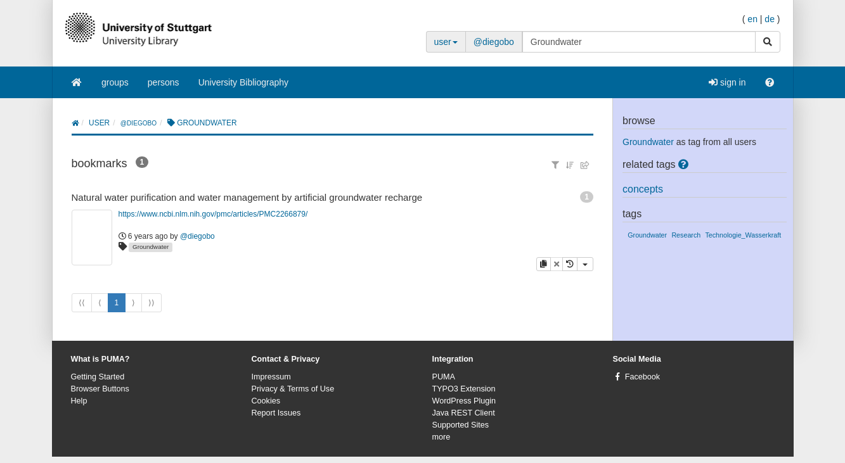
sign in (727, 82)
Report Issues (276, 413)
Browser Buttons (100, 388)
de (769, 19)
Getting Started (98, 376)
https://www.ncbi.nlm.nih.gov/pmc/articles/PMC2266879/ (213, 214)
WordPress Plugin (464, 400)
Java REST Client (463, 413)
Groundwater (150, 246)
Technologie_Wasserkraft (743, 235)
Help (79, 400)
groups (115, 82)
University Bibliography (243, 82)
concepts (642, 189)
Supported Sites (460, 425)
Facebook (642, 376)
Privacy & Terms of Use (293, 388)
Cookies (266, 400)
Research (685, 235)
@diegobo (494, 42)
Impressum (271, 376)
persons (163, 82)
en (752, 19)
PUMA (443, 376)
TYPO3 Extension (464, 388)
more (441, 437)
